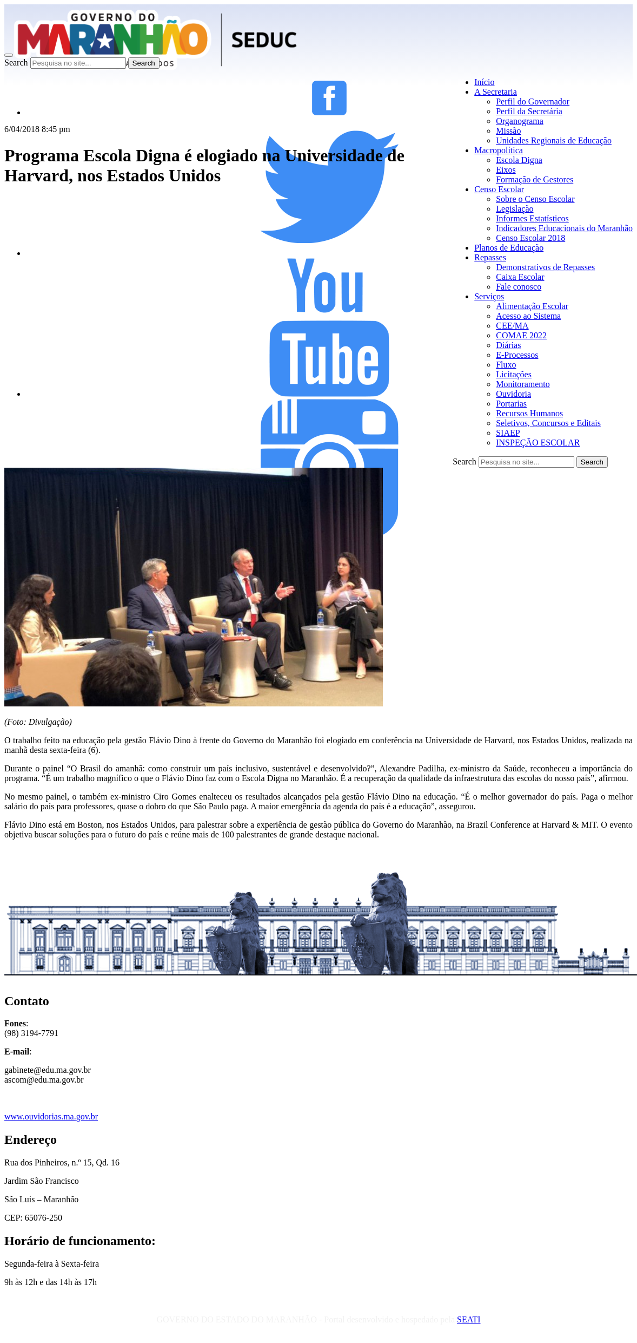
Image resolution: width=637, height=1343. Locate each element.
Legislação (514, 208)
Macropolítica (498, 150)
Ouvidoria (513, 393)
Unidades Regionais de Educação (554, 140)
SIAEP (508, 432)
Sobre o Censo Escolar (535, 199)
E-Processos (517, 354)
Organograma (519, 121)
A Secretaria (495, 91)
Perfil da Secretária (529, 111)
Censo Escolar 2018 (530, 238)
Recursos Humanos (529, 413)
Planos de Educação (508, 247)
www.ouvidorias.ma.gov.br (51, 1116)
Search (16, 62)
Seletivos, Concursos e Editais (548, 423)
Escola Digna (519, 160)
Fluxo (506, 364)
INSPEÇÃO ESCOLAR (538, 442)
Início (484, 82)
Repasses (490, 257)
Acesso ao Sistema (528, 315)
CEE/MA (512, 325)
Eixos (505, 169)
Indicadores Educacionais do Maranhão (564, 228)
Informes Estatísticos (532, 218)
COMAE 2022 (521, 335)
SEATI (469, 1319)
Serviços (489, 296)
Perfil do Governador (532, 101)
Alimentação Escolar (532, 306)
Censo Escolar (499, 189)
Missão (508, 130)
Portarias (511, 403)
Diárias (508, 345)
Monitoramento (523, 384)
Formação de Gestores (534, 179)
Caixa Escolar (520, 276)
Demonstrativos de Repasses (545, 267)
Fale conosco (518, 286)
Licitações (514, 374)
